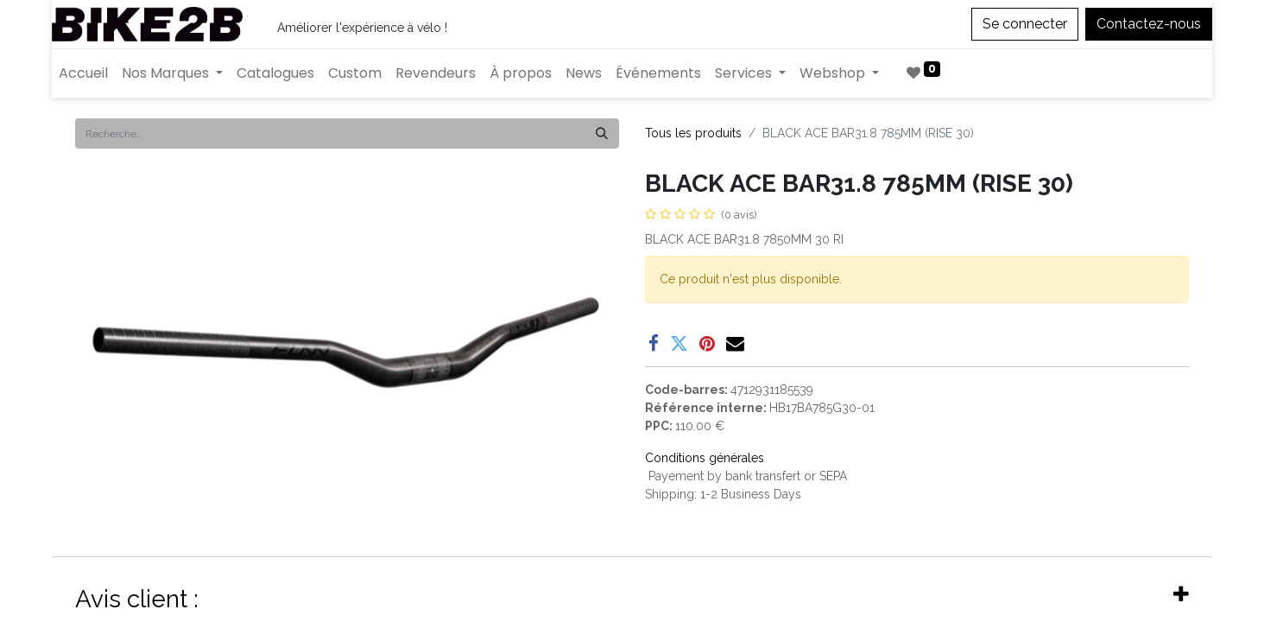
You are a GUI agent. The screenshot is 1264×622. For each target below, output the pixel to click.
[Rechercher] (602, 133)
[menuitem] (83, 73)
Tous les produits (693, 133)
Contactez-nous (1149, 24)
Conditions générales (704, 458)
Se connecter (1025, 24)
